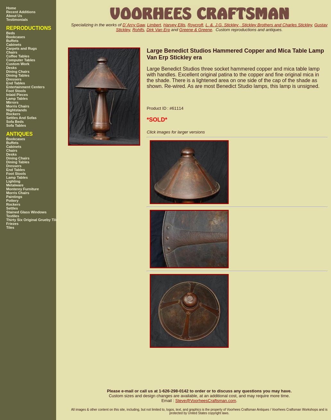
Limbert (154, 24)
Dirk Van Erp (158, 29)
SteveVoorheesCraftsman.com (205, 400)
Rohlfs (138, 29)
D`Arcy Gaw (134, 24)
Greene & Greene (195, 29)
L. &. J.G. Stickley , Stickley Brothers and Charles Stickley (259, 24)
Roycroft (195, 24)
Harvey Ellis (174, 24)
